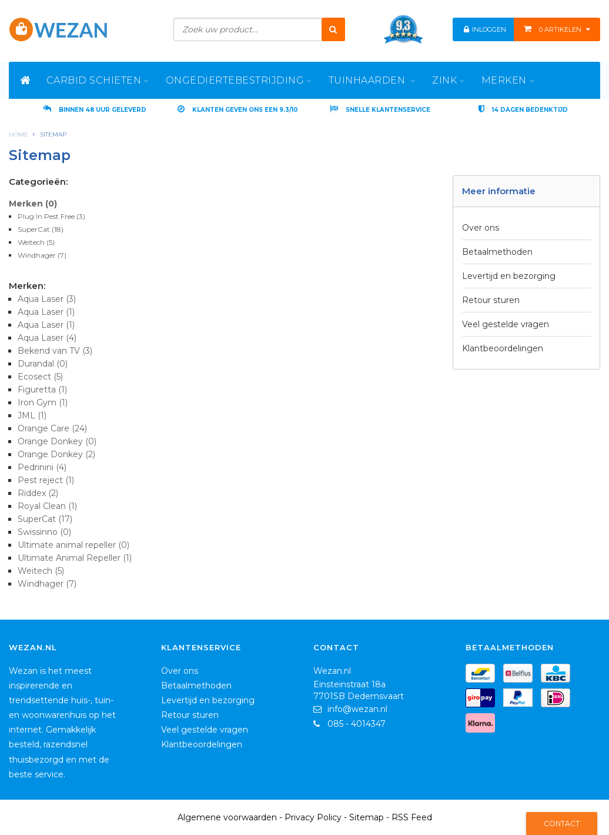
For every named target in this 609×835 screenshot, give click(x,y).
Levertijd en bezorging (509, 276)
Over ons (480, 227)
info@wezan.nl (357, 709)
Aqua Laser (47, 299)
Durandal (43, 363)
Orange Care (52, 428)
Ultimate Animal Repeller (75, 558)
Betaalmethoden (497, 252)
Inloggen (488, 29)
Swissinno (44, 532)
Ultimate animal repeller (73, 545)
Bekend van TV (55, 350)
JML (32, 415)
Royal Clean (47, 506)
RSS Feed (412, 817)
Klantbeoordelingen (502, 348)
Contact (562, 823)
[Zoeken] (333, 29)
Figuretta (42, 389)
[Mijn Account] (467, 29)
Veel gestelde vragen (505, 324)
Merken (33, 203)
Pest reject (46, 480)
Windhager (42, 255)
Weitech (36, 242)
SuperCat (40, 229)
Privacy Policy (313, 817)
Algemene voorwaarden (227, 817)
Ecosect (40, 376)
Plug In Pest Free (51, 216)
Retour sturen (491, 300)
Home (18, 134)
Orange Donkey (57, 441)
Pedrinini (42, 467)
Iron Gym (43, 402)
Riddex (38, 493)
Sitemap (53, 134)
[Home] (25, 80)
